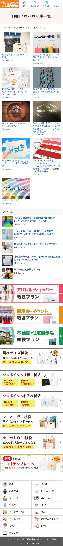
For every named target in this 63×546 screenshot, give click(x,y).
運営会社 (46, 4)
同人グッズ (43, 498)
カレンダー (11, 533)
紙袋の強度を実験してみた (27, 269)
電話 (24, 4)
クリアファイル (13, 512)
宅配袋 (9, 505)
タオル (40, 526)
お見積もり (35, 4)
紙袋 (8, 484)
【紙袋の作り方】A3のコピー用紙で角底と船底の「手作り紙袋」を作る (37, 258)
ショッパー (11, 498)
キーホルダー (12, 519)
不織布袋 (10, 491)
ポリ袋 (40, 484)
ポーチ (40, 505)
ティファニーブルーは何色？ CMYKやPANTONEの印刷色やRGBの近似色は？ (33, 232)
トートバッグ (44, 491)
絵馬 (39, 512)
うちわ (9, 526)
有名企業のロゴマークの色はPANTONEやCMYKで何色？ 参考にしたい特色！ (34, 219)
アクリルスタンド (46, 519)
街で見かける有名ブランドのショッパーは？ (36, 243)
